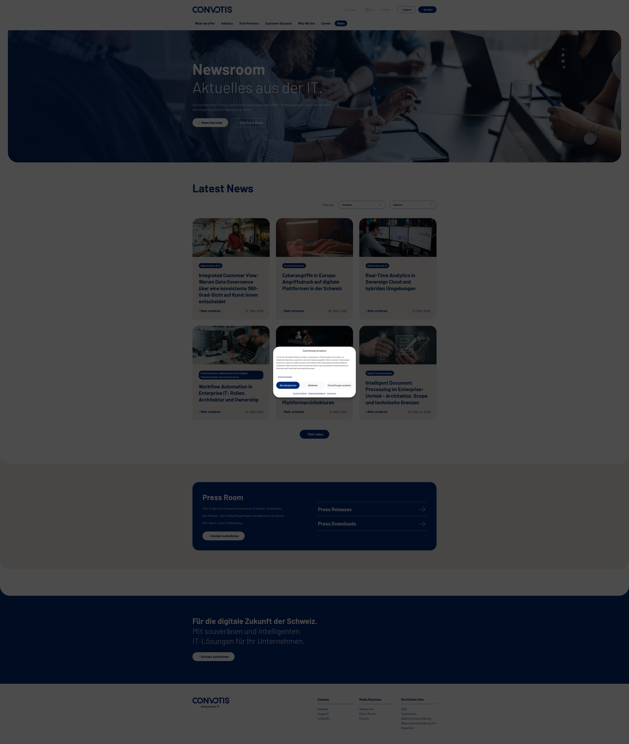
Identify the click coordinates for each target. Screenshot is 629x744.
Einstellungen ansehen (339, 385)
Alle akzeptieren (288, 385)
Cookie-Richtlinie (300, 393)
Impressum (331, 393)
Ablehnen (313, 385)
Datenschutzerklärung (317, 393)
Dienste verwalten (285, 377)
